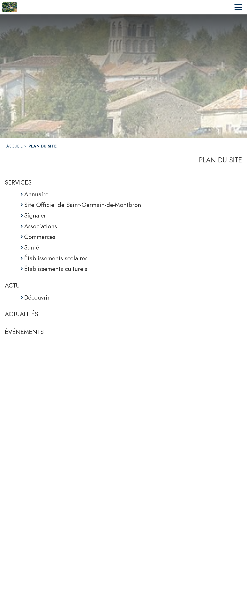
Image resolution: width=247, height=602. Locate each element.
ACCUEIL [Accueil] (14, 146)
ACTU (12, 285)
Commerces (39, 237)
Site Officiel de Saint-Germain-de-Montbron (82, 205)
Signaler (35, 215)
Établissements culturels (55, 269)
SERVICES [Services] (18, 182)
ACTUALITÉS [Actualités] (21, 314)
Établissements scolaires (56, 258)
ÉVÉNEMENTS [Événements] (24, 332)
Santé (31, 247)
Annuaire (36, 194)
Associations (40, 226)
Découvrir (37, 297)
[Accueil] (9, 7)
